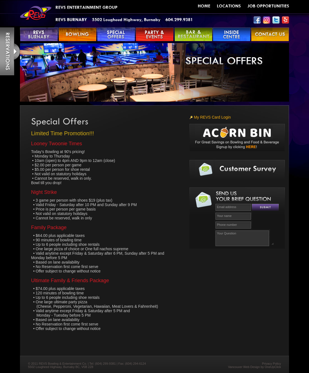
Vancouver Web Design (244, 367)
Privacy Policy (271, 363)
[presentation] (243, 259)
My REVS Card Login (210, 117)
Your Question (245, 237)
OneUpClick (273, 367)
